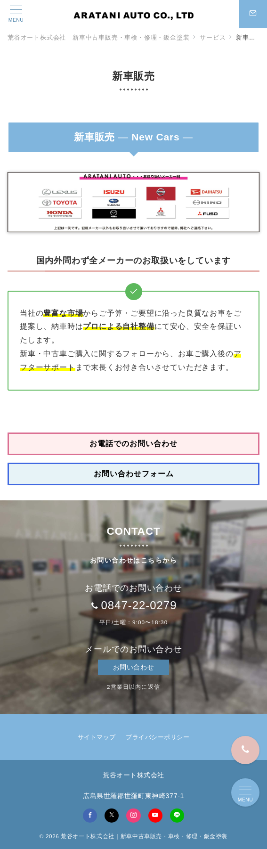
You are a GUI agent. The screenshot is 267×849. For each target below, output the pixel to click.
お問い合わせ (133, 667)
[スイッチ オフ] (253, 14)
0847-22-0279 (139, 605)
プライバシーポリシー (157, 737)
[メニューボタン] (16, 14)
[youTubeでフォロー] (155, 815)
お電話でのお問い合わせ (133, 444)
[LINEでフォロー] (177, 815)
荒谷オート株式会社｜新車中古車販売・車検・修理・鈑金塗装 (144, 836)
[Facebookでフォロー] (90, 815)
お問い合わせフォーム (134, 474)
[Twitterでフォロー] (112, 815)
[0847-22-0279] (245, 750)
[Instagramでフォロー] (133, 815)
